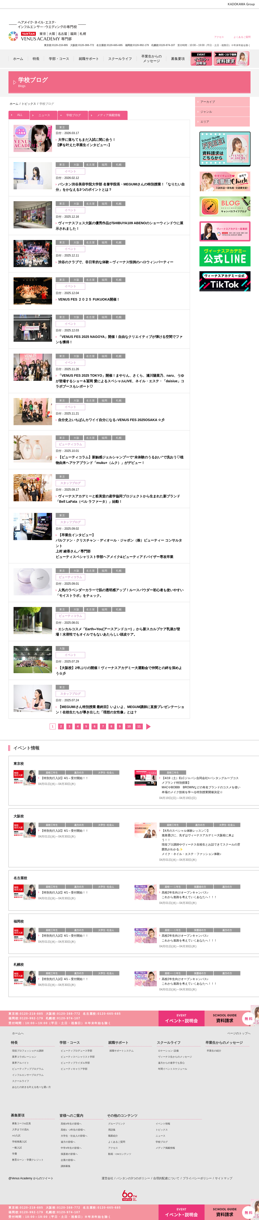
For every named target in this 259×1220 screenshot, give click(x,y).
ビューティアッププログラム (28, 1069)
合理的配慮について (166, 1178)
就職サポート (118, 1043)
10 (128, 726)
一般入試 (17, 1147)
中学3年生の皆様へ (207, 15)
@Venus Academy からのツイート (30, 1178)
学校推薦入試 (19, 1141)
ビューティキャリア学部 (74, 1069)
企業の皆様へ (242, 15)
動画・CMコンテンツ (119, 1154)
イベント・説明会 (182, 1018)
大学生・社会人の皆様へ (172, 15)
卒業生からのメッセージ (224, 1043)
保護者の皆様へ (224, 15)
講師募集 (65, 1166)
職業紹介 (113, 1135)
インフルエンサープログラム (28, 1075)
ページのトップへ (239, 1033)
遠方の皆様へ (189, 15)
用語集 (111, 1129)
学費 (14, 1153)
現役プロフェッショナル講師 (28, 1050)
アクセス (219, 37)
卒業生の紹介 (214, 1050)
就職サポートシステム (121, 1050)
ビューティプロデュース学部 (76, 1050)
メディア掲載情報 (108, 114)
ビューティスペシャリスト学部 (78, 1056)
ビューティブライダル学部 (75, 1062)
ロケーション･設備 (168, 1050)
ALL (19, 114)
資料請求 (228, 1018)
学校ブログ (73, 114)
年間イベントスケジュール (172, 1069)
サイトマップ (223, 1178)
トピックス (162, 1129)
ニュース (43, 114)
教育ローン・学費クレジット (28, 1159)
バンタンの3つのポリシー (133, 1178)
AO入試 (16, 1135)
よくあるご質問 (242, 37)
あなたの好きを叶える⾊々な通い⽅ (31, 1087)
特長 (14, 1043)
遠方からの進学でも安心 (171, 1062)
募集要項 (17, 1115)
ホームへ (18, 1033)
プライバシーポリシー (197, 1178)
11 (139, 726)
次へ (148, 727)
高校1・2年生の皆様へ (154, 15)
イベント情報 (163, 1123)
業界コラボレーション (24, 1056)
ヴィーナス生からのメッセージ (175, 1056)
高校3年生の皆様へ (137, 15)
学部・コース (70, 1043)
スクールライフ (20, 1081)
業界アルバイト (20, 1062)
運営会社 (107, 1178)
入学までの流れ (20, 1129)
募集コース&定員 (21, 1123)
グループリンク (116, 1123)
